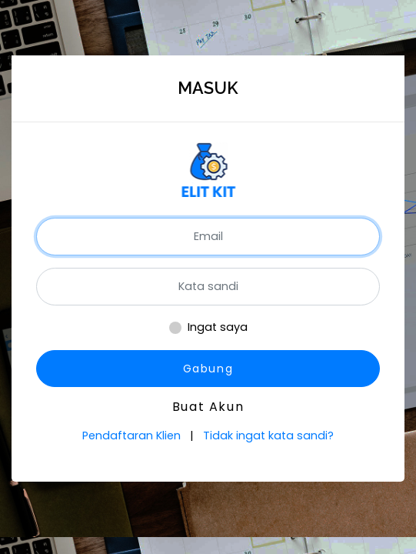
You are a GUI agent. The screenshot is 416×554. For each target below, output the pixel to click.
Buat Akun (208, 407)
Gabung (208, 368)
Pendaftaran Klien (133, 435)
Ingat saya (218, 327)
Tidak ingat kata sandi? (268, 435)
